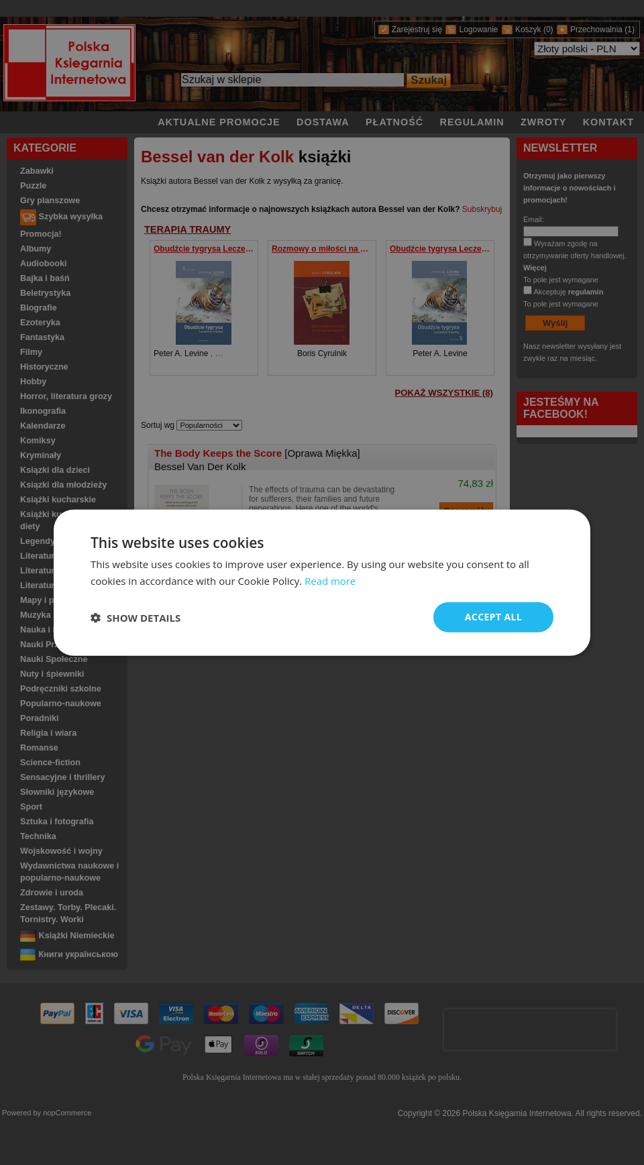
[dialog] (322, 582)
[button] (135, 617)
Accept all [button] (493, 616)
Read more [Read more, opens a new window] (330, 580)
